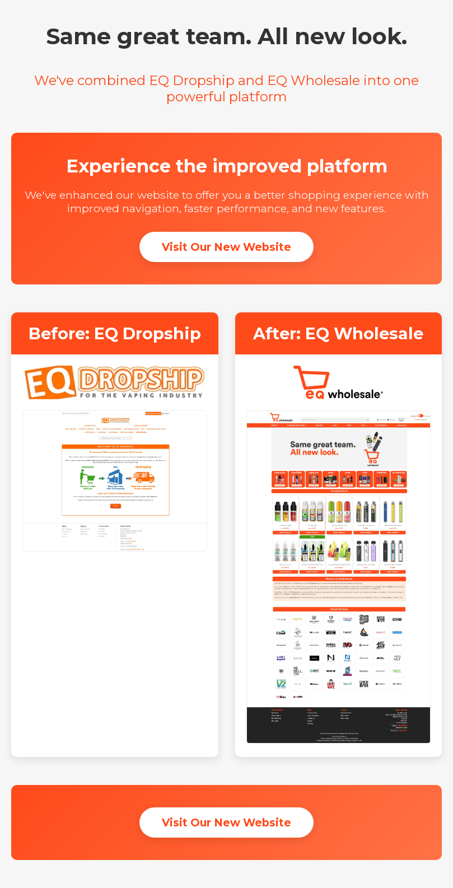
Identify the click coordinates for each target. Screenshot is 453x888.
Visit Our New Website (226, 247)
